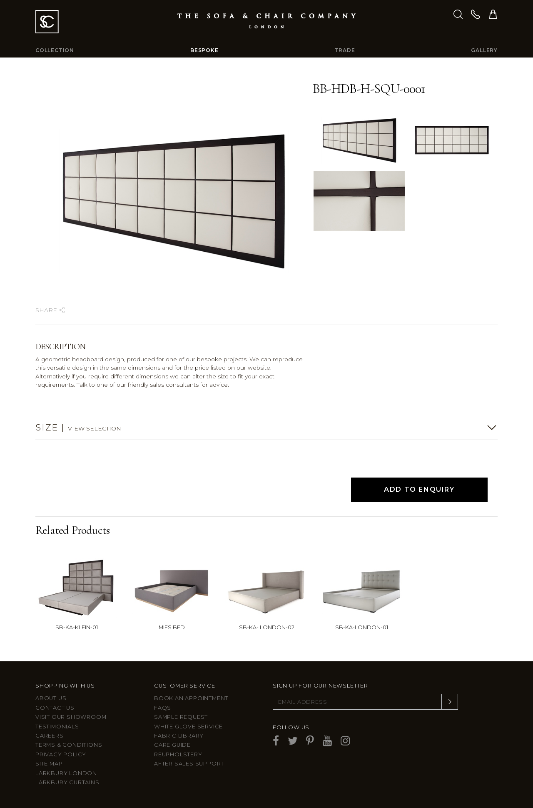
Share (50, 310)
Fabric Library (179, 736)
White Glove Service (188, 726)
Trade (344, 50)
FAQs (162, 708)
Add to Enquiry (419, 489)
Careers (49, 736)
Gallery (484, 50)
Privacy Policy (60, 754)
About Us (50, 698)
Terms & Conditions (68, 745)
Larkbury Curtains (67, 782)
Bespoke (204, 50)
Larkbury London (66, 773)
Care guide (172, 745)
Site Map (48, 763)
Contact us (55, 708)
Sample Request (181, 717)
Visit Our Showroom (70, 717)
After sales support (189, 763)
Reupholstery (178, 754)
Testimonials (57, 726)
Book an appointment (191, 698)
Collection (54, 50)
